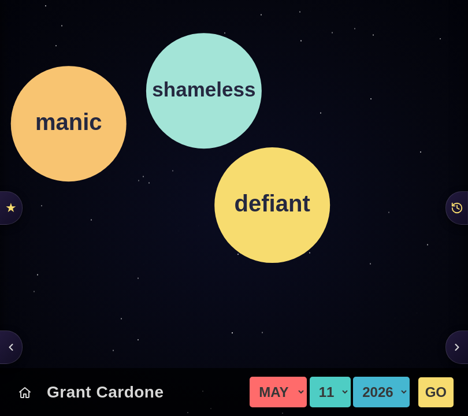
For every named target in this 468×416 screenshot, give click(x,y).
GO (436, 392)
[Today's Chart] (24, 392)
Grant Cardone (105, 392)
